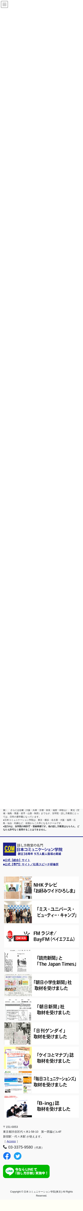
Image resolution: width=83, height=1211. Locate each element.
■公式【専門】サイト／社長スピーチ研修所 (31, 864)
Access (11, 1141)
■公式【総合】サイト (16, 860)
